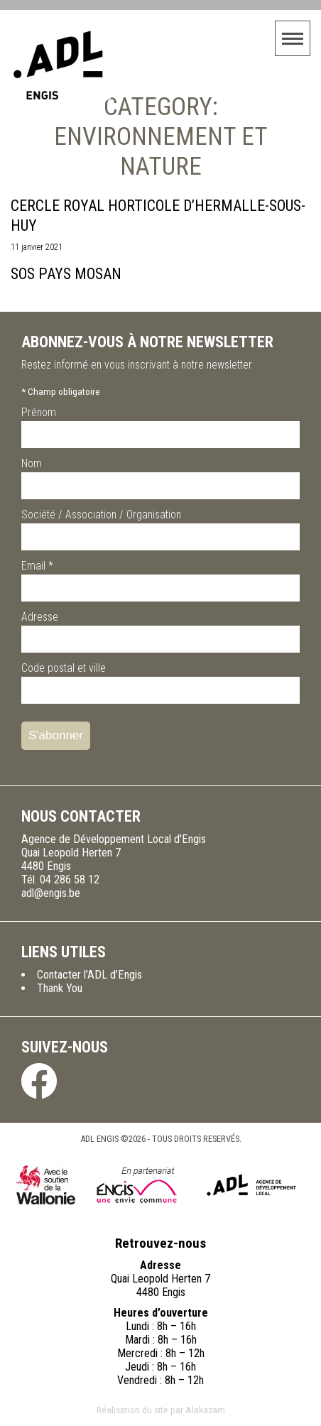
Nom (31, 463)
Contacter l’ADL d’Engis (89, 974)
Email (37, 565)
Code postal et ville (63, 668)
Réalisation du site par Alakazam (161, 1409)
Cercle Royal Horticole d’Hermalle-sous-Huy (158, 215)
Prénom (38, 412)
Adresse (39, 617)
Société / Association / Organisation (101, 514)
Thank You (59, 988)
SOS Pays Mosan (66, 274)
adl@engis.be (50, 893)
